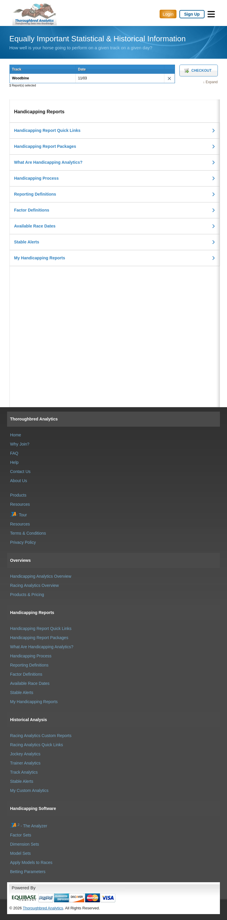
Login (168, 14)
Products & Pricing (27, 594)
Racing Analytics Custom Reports (41, 735)
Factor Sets (20, 835)
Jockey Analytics (25, 754)
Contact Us (20, 471)
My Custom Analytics (29, 790)
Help (14, 462)
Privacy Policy (23, 542)
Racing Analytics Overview (34, 585)
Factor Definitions (31, 210)
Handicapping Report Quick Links (47, 130)
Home (15, 435)
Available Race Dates (35, 226)
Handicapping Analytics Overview (40, 576)
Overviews (20, 560)
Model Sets (20, 853)
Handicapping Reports (32, 612)
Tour (18, 515)
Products (18, 495)
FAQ (14, 453)
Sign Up (192, 14)
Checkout (202, 70)
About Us (18, 480)
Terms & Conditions (28, 533)
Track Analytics (24, 772)
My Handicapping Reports (39, 258)
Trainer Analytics (25, 763)
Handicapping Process (36, 178)
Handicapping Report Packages (45, 146)
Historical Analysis (28, 719)
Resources (20, 504)
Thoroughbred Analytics (34, 419)
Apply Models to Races (31, 862)
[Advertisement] (114, 307)
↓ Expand (210, 82)
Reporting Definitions (35, 194)
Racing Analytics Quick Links (36, 744)
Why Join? (19, 444)
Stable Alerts (26, 242)
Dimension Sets (24, 844)
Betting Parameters (28, 871)
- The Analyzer (28, 826)
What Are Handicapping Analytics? (48, 162)
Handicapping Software (33, 808)
